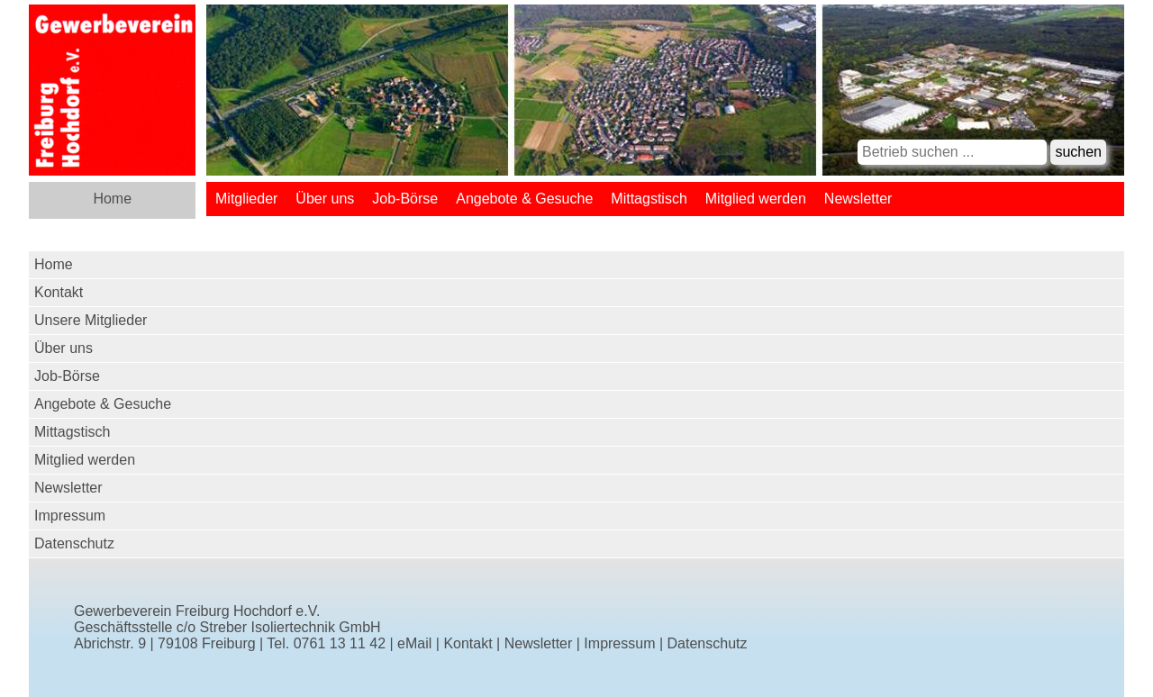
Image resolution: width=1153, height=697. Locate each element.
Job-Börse (405, 198)
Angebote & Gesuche (524, 198)
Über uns (324, 198)
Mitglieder (246, 198)
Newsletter (858, 198)
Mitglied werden (755, 198)
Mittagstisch (648, 198)
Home (112, 198)
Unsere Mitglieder (90, 320)
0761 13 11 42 (340, 643)
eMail (414, 643)
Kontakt (58, 292)
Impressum (69, 515)
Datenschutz (74, 543)
